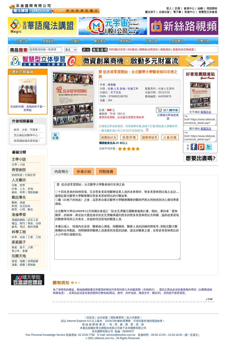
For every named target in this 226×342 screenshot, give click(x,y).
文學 (14, 164)
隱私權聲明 (117, 317)
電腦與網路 (18, 219)
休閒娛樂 (33, 261)
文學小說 (19, 159)
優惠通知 (165, 49)
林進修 (112, 84)
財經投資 (17, 175)
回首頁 (91, 317)
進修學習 (19, 215)
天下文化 (115, 92)
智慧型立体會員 (208, 12)
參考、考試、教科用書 (25, 226)
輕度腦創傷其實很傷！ (27, 140)
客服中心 (189, 12)
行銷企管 (30, 175)
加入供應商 (133, 317)
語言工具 (33, 219)
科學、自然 (18, 237)
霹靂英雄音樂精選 (183, 49)
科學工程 (19, 232)
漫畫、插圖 (18, 264)
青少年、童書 (20, 251)
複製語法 (206, 111)
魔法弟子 (150, 12)
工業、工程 (34, 237)
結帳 (200, 8)
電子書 (177, 12)
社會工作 (133, 88)
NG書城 (132, 49)
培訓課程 (212, 8)
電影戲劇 (33, 192)
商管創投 (19, 170)
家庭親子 (19, 242)
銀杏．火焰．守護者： (27, 129)
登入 (169, 8)
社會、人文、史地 (22, 188)
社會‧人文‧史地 (116, 88)
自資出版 (164, 12)
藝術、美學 (18, 192)
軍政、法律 (34, 223)
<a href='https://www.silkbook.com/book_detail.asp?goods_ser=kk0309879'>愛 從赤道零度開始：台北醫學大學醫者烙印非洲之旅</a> (200, 120)
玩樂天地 (19, 256)
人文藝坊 (19, 180)
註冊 (177, 8)
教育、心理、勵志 (22, 209)
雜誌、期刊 (18, 223)
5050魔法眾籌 (117, 49)
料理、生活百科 (21, 206)
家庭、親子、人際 (22, 247)
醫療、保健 (18, 202)
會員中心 (189, 8)
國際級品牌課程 (148, 49)
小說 (22, 164)
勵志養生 (19, 197)
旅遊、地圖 (18, 261)
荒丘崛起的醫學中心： (27, 135)
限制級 (32, 264)
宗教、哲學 (18, 185)
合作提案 (102, 317)
